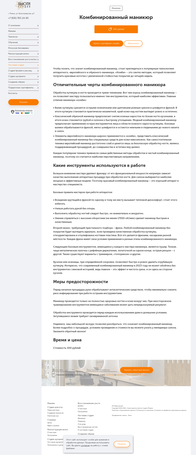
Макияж (12, 31)
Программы (52, 435)
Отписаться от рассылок (145, 410)
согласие (109, 375)
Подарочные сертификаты (24, 87)
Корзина (23, 102)
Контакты (12, 93)
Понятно (122, 444)
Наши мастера (53, 410)
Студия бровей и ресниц (24, 70)
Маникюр (116, 8)
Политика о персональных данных (123, 410)
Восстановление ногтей (87, 427)
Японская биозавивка (18, 48)
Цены (49, 423)
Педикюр (81, 421)
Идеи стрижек (53, 426)
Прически (24, 37)
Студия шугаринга (24, 76)
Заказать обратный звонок (136, 370)
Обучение (24, 42)
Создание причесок (55, 413)
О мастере (51, 432)
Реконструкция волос (24, 53)
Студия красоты (55, 407)
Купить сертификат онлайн (106, 43)
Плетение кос (53, 416)
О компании (24, 25)
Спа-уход (81, 424)
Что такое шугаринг (55, 442)
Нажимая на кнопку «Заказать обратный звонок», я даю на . (101, 375)
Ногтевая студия (24, 65)
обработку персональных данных (131, 375)
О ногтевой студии (85, 430)
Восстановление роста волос (24, 59)
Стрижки (51, 420)
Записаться (133, 43)
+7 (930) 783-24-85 (18, 18)
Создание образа (24, 82)
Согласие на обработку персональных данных (170, 410)
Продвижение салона (119, 415)
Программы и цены (55, 445)
